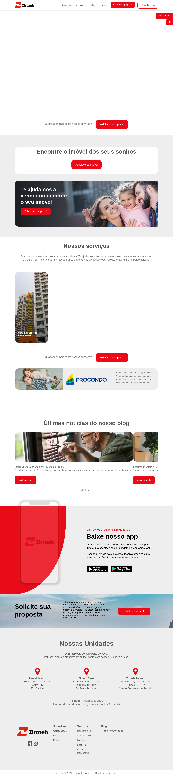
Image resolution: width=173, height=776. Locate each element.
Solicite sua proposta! (112, 124)
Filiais (56, 735)
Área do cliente (148, 5)
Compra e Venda (86, 735)
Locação (81, 740)
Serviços (80, 5)
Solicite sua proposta (122, 5)
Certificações (60, 731)
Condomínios (84, 731)
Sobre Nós (66, 5)
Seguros (81, 745)
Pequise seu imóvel (86, 164)
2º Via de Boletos (164, 16)
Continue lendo (26, 480)
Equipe (57, 740)
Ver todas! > (86, 490)
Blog (93, 5)
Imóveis (103, 5)
